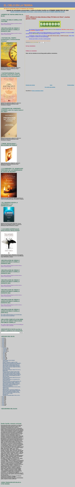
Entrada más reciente (30, 85)
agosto (4, 352)
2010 (3, 404)
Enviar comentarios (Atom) (37, 90)
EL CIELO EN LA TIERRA (18, 5)
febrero (4, 358)
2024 (3, 340)
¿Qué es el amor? (6, 388)
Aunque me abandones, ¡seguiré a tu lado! (10, 362)
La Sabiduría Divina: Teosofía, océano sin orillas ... (11, 372)
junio (4, 354)
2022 (3, 342)
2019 (3, 345)
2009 (3, 405)
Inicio (51, 85)
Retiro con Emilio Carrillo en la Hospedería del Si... (11, 379)
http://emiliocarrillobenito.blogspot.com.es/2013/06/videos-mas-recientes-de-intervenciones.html (11, 315)
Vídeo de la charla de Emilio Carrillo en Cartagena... (11, 373)
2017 (3, 396)
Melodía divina (5, 370)
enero (4, 359)
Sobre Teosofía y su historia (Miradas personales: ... (12, 375)
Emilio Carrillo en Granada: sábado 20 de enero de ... (12, 377)
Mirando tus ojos (6, 387)
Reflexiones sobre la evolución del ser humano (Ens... (12, 363)
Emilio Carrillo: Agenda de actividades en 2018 (11, 391)
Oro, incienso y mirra (6, 368)
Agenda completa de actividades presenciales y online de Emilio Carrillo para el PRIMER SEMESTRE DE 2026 (37, 11)
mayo (4, 355)
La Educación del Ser (6, 380)
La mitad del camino (6, 378)
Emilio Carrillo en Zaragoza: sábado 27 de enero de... (12, 369)
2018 (3, 346)
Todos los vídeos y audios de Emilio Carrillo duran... (12, 390)
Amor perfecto (5, 361)
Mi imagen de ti (5, 394)
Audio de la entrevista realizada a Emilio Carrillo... (11, 371)
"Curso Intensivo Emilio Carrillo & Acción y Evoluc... (12, 386)
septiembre (5, 351)
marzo (4, 357)
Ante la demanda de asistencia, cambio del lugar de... (12, 374)
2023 (3, 341)
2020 (3, 344)
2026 (3, 338)
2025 (3, 339)
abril (4, 356)
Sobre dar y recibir (6, 376)
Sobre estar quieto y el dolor (8, 393)
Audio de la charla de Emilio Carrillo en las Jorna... (11, 392)
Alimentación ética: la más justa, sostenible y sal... (11, 389)
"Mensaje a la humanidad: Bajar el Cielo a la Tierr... (11, 395)
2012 (3, 401)
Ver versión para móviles (50, 87)
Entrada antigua (70, 85)
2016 (3, 397)
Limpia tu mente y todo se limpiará (9, 360)
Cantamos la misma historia (7, 385)
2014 (3, 399)
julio (4, 353)
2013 (3, 400)
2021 (3, 343)
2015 (3, 398)
